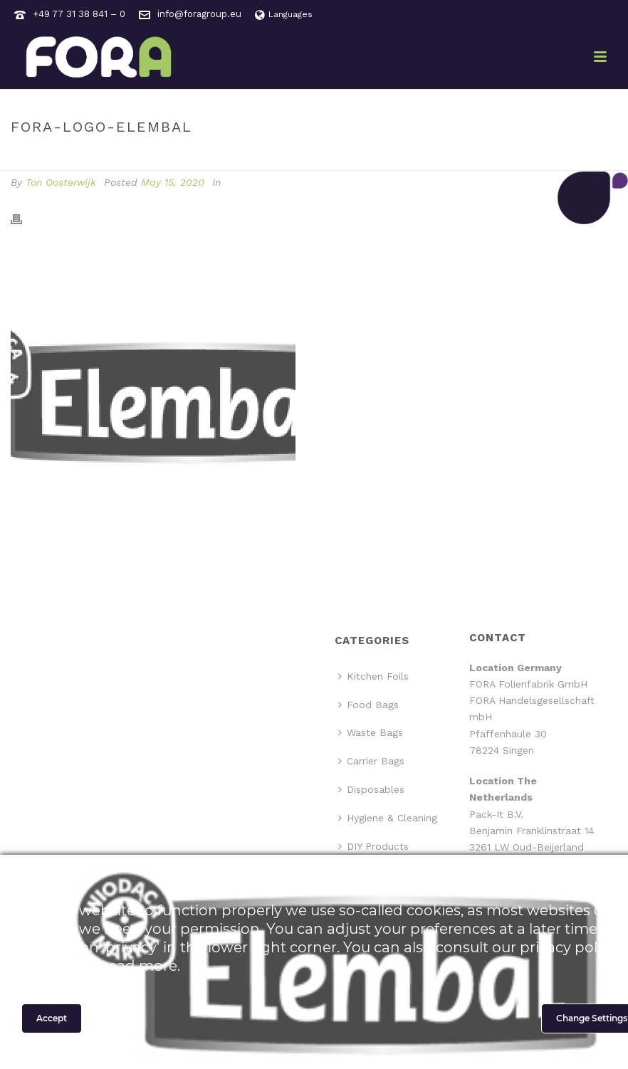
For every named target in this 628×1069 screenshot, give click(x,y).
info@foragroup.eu (199, 14)
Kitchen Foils (373, 676)
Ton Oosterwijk (61, 182)
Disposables (371, 789)
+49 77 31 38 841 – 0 (79, 14)
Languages (284, 14)
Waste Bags (370, 732)
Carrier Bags (371, 761)
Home (485, 157)
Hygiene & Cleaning (387, 817)
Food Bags (368, 704)
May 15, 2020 (172, 182)
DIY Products (373, 846)
